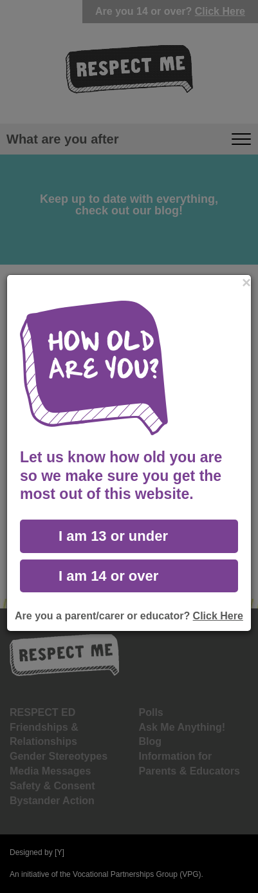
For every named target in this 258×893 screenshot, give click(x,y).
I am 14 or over (108, 576)
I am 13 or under (113, 536)
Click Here (218, 615)
